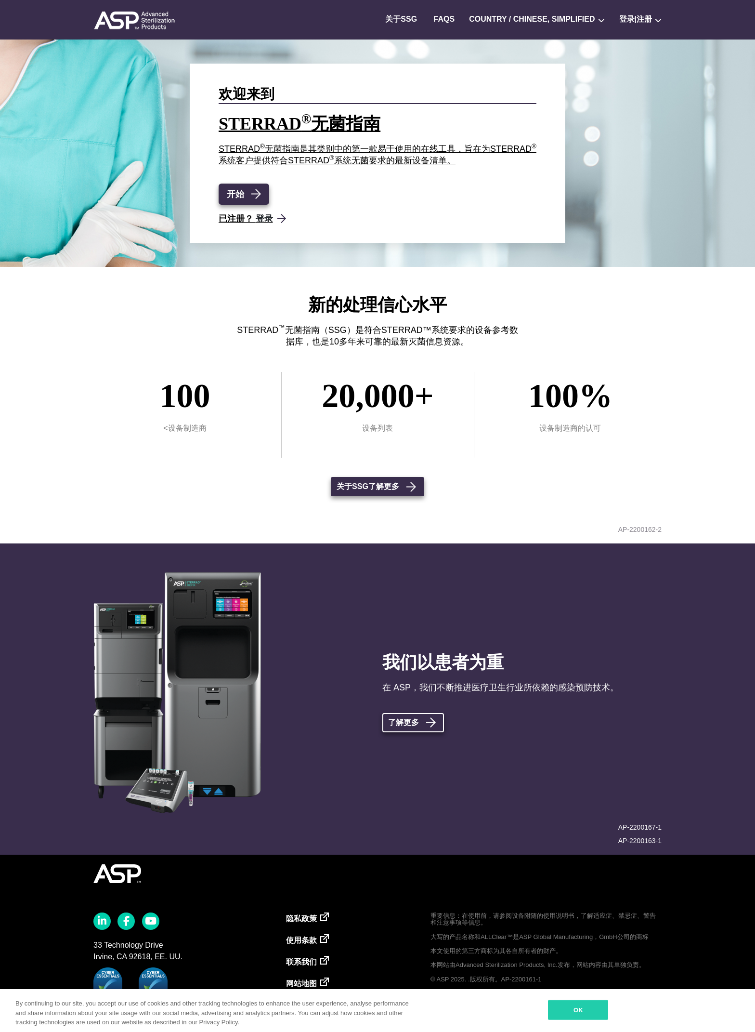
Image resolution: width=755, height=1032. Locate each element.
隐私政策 (301, 918)
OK (578, 1009)
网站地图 (301, 983)
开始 (235, 194)
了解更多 (403, 722)
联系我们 (301, 962)
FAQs (444, 19)
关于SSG (401, 19)
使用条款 (301, 940)
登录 (264, 219)
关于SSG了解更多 (368, 486)
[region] (377, 1010)
